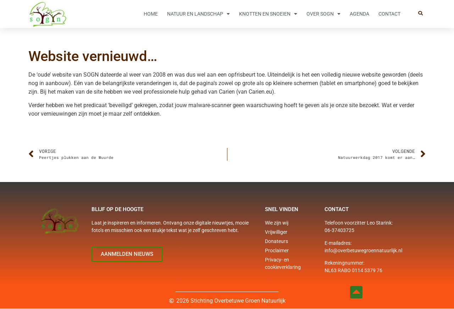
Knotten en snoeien (268, 14)
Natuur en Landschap (198, 14)
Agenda (359, 14)
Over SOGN (323, 14)
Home (151, 14)
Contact (389, 14)
